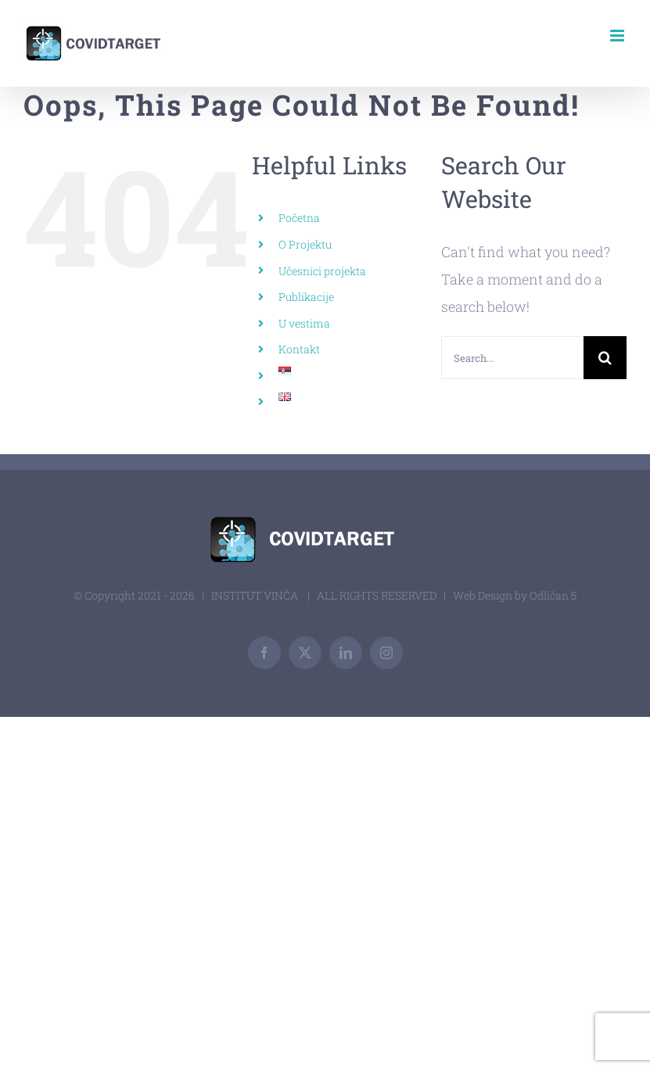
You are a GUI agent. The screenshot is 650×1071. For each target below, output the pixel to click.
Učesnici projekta (322, 270)
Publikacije (306, 296)
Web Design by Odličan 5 (514, 595)
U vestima (304, 323)
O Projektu (305, 244)
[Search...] (512, 357)
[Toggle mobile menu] (618, 35)
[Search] (605, 357)
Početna (299, 217)
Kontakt (299, 349)
